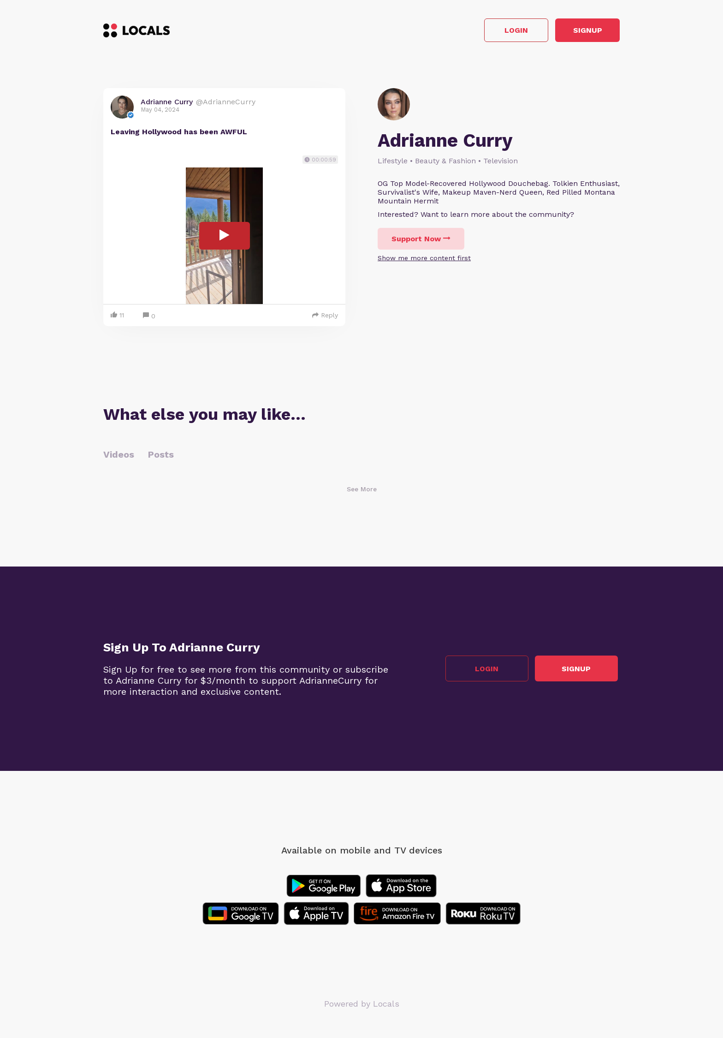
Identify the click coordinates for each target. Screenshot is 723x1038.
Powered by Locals (361, 1005)
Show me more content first (424, 260)
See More (362, 491)
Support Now (420, 241)
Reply (325, 317)
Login (488, 31)
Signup (578, 31)
